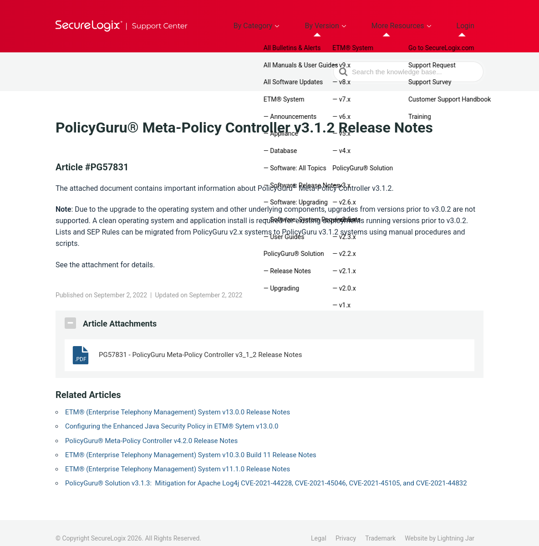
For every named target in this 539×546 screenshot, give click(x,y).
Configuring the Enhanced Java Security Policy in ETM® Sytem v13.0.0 (171, 415)
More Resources (417, 20)
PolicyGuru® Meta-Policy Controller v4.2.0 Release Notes (151, 430)
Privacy (346, 527)
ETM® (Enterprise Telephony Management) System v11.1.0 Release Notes (177, 458)
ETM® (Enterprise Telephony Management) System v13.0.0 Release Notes (177, 401)
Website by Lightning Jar (439, 527)
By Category (299, 20)
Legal (318, 527)
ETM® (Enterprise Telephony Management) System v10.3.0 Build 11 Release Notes (190, 444)
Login (471, 20)
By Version (355, 20)
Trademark (380, 527)
